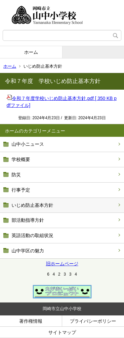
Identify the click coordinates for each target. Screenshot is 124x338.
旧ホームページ (62, 263)
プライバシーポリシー (93, 321)
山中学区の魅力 (28, 250)
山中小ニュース (28, 144)
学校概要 (21, 159)
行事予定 (21, 190)
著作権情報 (30, 321)
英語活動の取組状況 (32, 235)
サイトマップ (62, 332)
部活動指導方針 (28, 220)
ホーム (31, 52)
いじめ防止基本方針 (32, 205)
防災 (16, 174)
